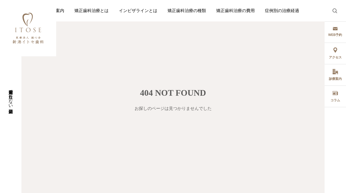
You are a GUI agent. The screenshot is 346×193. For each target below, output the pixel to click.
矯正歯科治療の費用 (235, 10)
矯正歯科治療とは (91, 10)
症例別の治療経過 (282, 10)
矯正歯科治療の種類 (187, 10)
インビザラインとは (138, 10)
